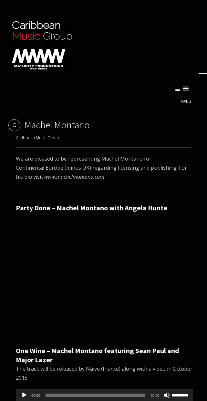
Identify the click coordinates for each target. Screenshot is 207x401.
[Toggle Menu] (177, 90)
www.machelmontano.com (74, 176)
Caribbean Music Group (37, 138)
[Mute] (166, 395)
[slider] (95, 395)
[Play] (24, 395)
